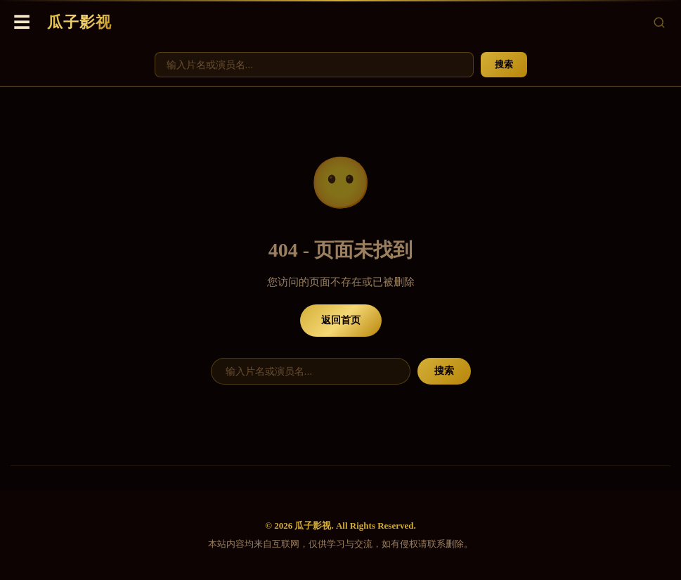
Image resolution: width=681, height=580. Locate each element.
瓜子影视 (79, 22)
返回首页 (341, 320)
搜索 (504, 64)
